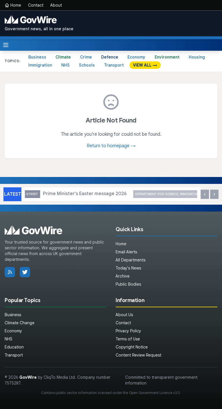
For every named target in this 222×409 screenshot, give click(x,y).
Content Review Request (138, 355)
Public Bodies (128, 284)
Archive (123, 276)
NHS (65, 65)
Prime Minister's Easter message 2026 (107, 194)
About (56, 5)
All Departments (130, 260)
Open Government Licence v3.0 (154, 393)
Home (13, 5)
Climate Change (19, 322)
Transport (114, 65)
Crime (86, 57)
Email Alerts (126, 252)
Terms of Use (128, 339)
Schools (87, 65)
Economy (136, 57)
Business (37, 57)
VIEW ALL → (145, 65)
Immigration (40, 65)
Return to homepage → (111, 146)
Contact (35, 5)
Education (14, 347)
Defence (109, 57)
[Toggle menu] (6, 45)
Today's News (128, 268)
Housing (197, 57)
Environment (167, 57)
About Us (124, 314)
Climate (63, 57)
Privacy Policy (128, 330)
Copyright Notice (132, 347)
